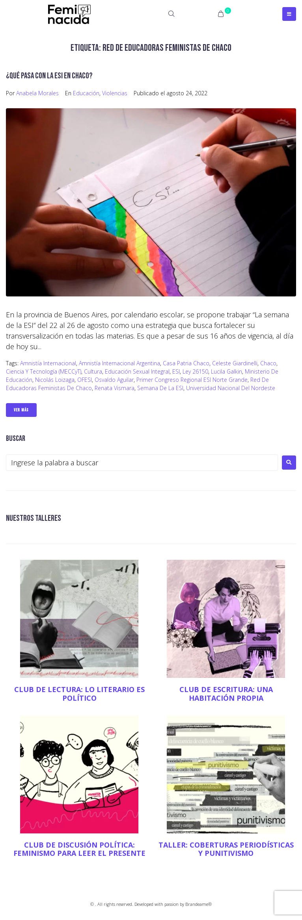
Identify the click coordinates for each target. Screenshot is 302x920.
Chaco (268, 363)
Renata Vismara (114, 388)
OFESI (84, 379)
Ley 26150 (195, 371)
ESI (176, 371)
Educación (86, 93)
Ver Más (21, 410)
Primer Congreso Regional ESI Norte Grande (192, 379)
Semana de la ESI (160, 388)
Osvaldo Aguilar (114, 379)
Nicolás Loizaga (55, 379)
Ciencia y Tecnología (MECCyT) (43, 371)
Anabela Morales (37, 93)
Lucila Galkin (226, 371)
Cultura (93, 371)
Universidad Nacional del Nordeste (230, 388)
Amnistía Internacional (48, 363)
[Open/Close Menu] (289, 14)
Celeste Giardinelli (234, 363)
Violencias (114, 93)
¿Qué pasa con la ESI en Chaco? (49, 76)
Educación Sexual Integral (137, 371)
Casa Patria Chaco (186, 363)
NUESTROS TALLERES (33, 518)
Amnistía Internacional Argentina (119, 363)
